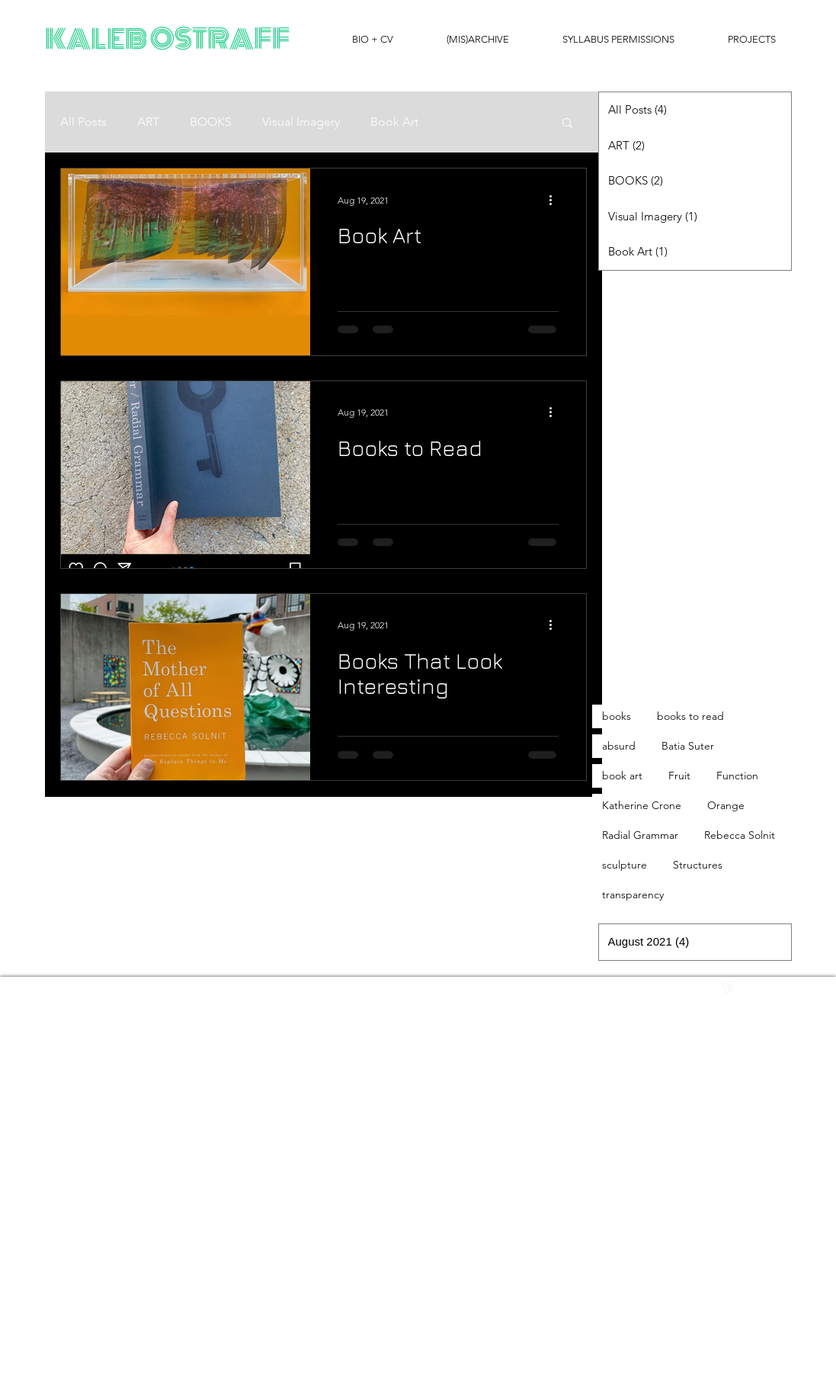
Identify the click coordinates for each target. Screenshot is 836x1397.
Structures (697, 865)
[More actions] (556, 200)
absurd (619, 746)
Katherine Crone (641, 805)
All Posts (83, 121)
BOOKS (211, 121)
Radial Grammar (640, 835)
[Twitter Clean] (744, 987)
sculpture (624, 865)
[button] (567, 124)
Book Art (394, 121)
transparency (633, 894)
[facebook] (760, 987)
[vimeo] (727, 987)
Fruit (679, 775)
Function (737, 775)
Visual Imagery (301, 121)
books (616, 716)
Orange (726, 805)
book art (622, 775)
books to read (690, 716)
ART (148, 121)
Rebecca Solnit (739, 835)
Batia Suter (687, 746)
